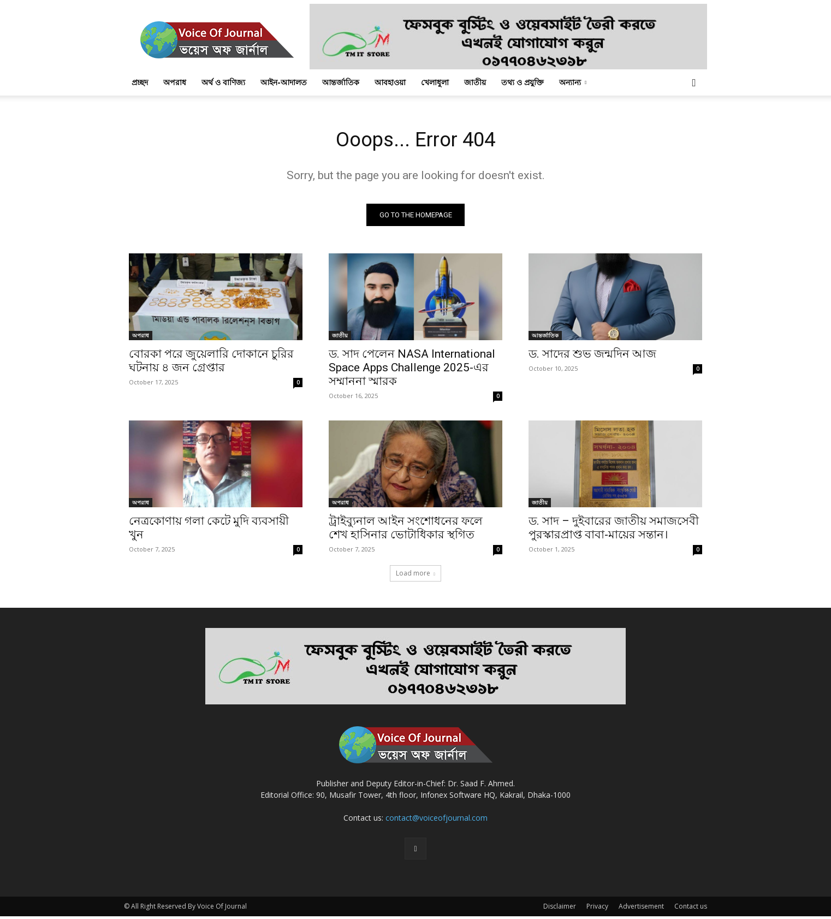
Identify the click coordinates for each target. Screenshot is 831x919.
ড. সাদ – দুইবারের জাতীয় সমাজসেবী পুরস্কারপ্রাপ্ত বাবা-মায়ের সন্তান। (614, 530)
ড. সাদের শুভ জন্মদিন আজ (592, 356)
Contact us (690, 909)
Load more (415, 575)
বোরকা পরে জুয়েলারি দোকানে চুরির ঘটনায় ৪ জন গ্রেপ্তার (211, 363)
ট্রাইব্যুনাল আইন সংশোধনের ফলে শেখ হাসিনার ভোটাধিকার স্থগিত (406, 530)
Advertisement (641, 909)
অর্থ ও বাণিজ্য (223, 82)
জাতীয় (475, 82)
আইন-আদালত (283, 82)
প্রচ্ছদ (140, 82)
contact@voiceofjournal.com (436, 820)
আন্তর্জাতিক (340, 82)
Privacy (597, 909)
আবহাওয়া (390, 82)
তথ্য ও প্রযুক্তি (522, 82)
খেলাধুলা (435, 82)
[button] (694, 83)
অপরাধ (174, 82)
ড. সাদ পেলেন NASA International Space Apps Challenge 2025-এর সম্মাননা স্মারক (412, 370)
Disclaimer (559, 909)
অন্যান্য (572, 82)
